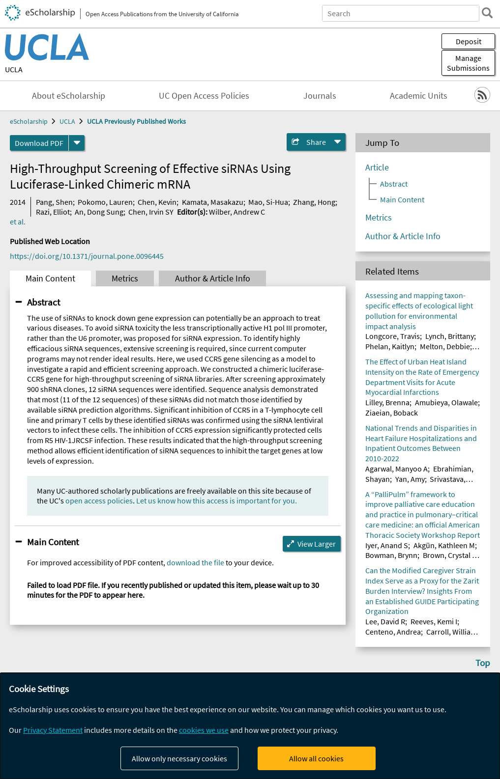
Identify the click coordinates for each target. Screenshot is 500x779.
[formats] (77, 143)
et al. (18, 221)
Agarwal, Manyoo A (396, 468)
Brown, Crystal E (449, 555)
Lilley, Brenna (387, 402)
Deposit (468, 41)
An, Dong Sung (99, 212)
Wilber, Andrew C (237, 212)
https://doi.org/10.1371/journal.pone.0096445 (87, 256)
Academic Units (418, 95)
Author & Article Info (212, 278)
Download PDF (39, 143)
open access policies (99, 500)
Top (482, 662)
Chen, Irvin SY (151, 212)
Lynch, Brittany (449, 336)
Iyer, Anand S (386, 545)
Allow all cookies (316, 758)
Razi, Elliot (53, 212)
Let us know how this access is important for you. (216, 500)
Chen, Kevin (157, 202)
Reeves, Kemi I (434, 621)
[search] (487, 13)
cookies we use (204, 730)
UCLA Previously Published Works (136, 121)
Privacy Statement (53, 730)
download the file (195, 562)
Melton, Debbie (445, 346)
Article (377, 167)
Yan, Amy (410, 479)
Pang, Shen (54, 202)
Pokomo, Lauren (105, 202)
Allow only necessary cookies (179, 758)
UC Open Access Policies (204, 95)
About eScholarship (68, 95)
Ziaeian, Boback (391, 412)
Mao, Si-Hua (268, 202)
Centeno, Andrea (393, 632)
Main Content (50, 278)
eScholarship (29, 121)
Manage (468, 63)
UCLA (14, 69)
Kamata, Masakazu (212, 202)
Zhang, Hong (314, 202)
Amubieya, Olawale (446, 402)
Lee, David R (385, 621)
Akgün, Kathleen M (444, 545)
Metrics (125, 278)
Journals (319, 95)
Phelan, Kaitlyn (389, 346)
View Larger (316, 544)
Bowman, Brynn (391, 555)
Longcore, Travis (392, 336)
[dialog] (250, 726)
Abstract (43, 302)
